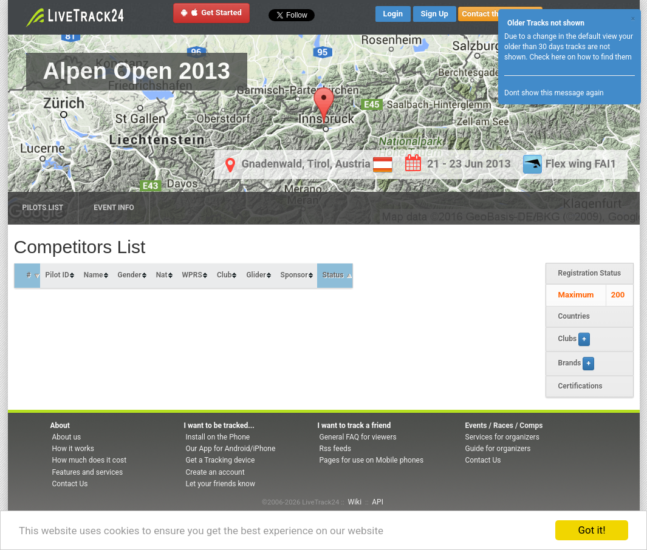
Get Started (211, 12)
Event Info (114, 207)
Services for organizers (502, 437)
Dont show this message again (554, 93)
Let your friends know (220, 484)
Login (393, 13)
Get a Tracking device (220, 460)
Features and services (87, 472)
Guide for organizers (498, 448)
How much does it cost (89, 460)
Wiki (355, 502)
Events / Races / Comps (504, 425)
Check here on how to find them (580, 57)
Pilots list (43, 207)
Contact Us (70, 484)
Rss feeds (335, 448)
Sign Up (434, 13)
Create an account (215, 472)
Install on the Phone (218, 437)
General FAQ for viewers (358, 437)
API (377, 502)
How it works (73, 448)
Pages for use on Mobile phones (372, 460)
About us (66, 437)
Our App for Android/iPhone (231, 448)
